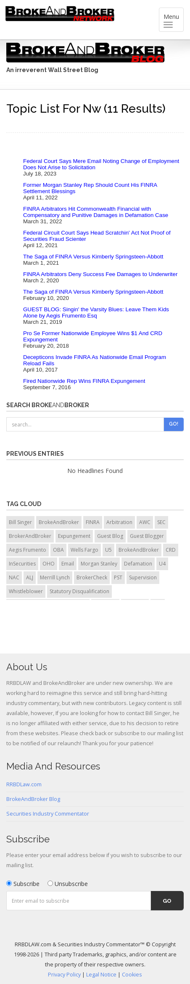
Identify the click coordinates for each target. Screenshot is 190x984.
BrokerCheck (92, 577)
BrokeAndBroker (59, 522)
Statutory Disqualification (79, 591)
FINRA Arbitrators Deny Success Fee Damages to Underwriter (100, 274)
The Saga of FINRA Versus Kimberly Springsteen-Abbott (93, 256)
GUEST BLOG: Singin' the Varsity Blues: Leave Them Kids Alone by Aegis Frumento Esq (96, 312)
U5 (108, 549)
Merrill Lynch (55, 577)
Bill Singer (20, 522)
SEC (161, 522)
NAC (14, 577)
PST (118, 577)
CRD (171, 549)
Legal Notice (101, 974)
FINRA (93, 522)
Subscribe (23, 884)
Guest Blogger (147, 536)
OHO (48, 563)
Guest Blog (110, 536)
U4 (162, 563)
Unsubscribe (68, 884)
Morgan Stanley (99, 563)
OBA (58, 549)
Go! (173, 424)
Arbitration (119, 522)
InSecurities (22, 563)
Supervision (143, 577)
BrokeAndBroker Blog (33, 799)
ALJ (29, 577)
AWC (144, 522)
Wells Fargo (84, 549)
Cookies (132, 974)
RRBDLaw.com (24, 784)
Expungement (74, 536)
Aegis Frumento (27, 549)
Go (167, 901)
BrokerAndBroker (30, 536)
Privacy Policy (64, 974)
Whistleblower (26, 591)
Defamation (138, 563)
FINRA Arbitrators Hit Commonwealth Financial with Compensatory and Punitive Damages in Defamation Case (95, 212)
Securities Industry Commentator (47, 813)
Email (67, 563)
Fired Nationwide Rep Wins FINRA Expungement (84, 381)
